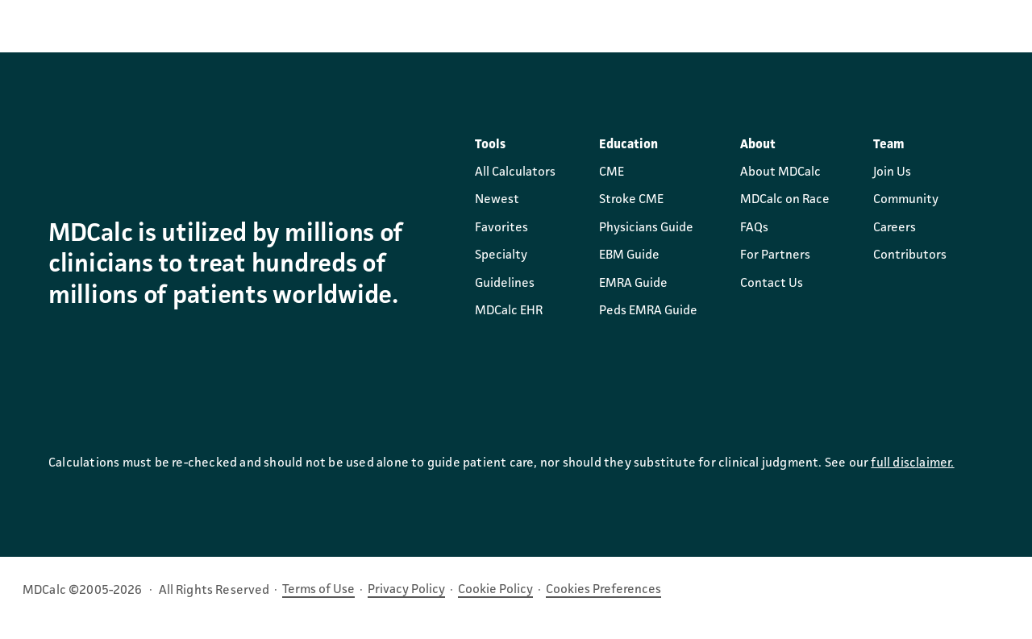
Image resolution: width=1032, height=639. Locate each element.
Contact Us (771, 283)
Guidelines (505, 283)
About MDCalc (780, 172)
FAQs (754, 228)
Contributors (910, 255)
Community (905, 199)
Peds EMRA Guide (648, 311)
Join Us (892, 172)
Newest (497, 199)
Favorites (501, 228)
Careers (894, 228)
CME (611, 172)
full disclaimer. (912, 463)
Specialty (501, 255)
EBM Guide (629, 255)
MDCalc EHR (509, 311)
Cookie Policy (495, 589)
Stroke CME (631, 199)
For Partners (775, 255)
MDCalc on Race (785, 199)
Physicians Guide (646, 228)
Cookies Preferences (603, 589)
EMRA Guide (633, 283)
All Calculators (515, 172)
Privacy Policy (406, 589)
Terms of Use (318, 589)
